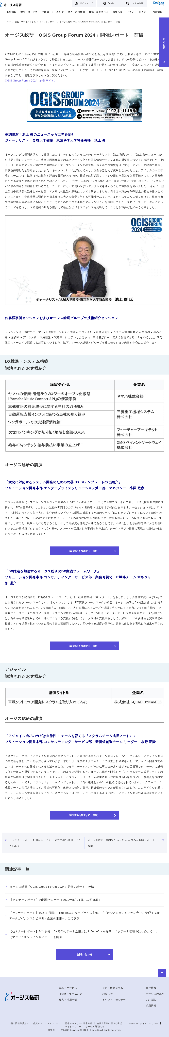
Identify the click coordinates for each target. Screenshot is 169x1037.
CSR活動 (151, 999)
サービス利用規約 (94, 1026)
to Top (159, 972)
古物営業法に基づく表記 (109, 1023)
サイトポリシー (73, 1026)
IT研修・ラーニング (53, 12)
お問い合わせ (164, 49)
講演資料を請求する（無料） (84, 550)
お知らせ (117, 12)
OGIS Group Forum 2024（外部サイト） (31, 80)
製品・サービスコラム (25, 22)
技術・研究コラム (98, 12)
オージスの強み (155, 993)
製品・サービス (29, 12)
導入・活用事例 (76, 12)
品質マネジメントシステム (47, 1023)
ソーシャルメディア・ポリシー (142, 1023)
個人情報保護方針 (20, 1023)
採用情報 (157, 12)
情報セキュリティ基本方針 (78, 1023)
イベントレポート (47, 22)
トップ (8, 22)
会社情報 (11, 12)
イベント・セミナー (138, 12)
